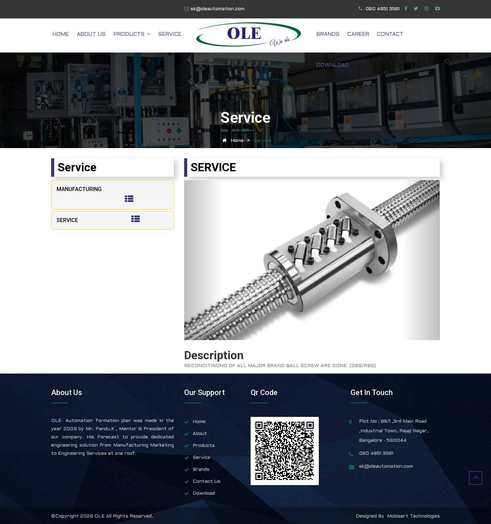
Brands (331, 35)
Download (423, 35)
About (200, 434)
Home (76, 35)
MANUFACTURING (79, 189)
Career (359, 35)
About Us (103, 35)
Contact (388, 35)
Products (142, 35)
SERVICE (67, 220)
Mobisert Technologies (413, 516)
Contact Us (207, 481)
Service (177, 35)
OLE (100, 516)
